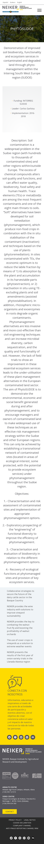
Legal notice (29, 820)
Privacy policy (15, 820)
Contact (10, 811)
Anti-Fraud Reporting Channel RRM (22, 828)
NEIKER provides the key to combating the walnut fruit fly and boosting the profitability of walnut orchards (20, 628)
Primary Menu (39, 10)
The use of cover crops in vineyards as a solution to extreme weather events (20, 643)
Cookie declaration (22, 823)
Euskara (12, 2)
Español (5, 2)
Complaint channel (22, 825)
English (19, 2)
